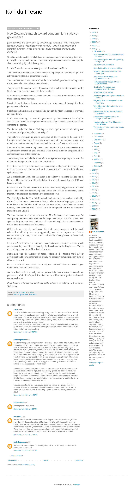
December (98, 51)
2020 (94, 170)
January (97, 166)
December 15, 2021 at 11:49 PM (26, 435)
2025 (94, 36)
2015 (94, 186)
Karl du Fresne (24, 12)
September (98, 140)
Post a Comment (17, 456)
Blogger (77, 484)
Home (46, 460)
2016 (94, 183)
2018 (94, 177)
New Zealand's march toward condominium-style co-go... (105, 88)
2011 (94, 199)
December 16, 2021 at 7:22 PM (25, 451)
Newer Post (12, 460)
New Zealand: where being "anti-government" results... (106, 78)
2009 (94, 206)
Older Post (79, 460)
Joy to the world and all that (104, 65)
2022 (94, 45)
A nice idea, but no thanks (103, 92)
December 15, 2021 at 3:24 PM (25, 409)
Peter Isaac (32, 295)
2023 (94, 42)
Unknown (17, 417)
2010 (94, 203)
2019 (94, 173)
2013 (94, 193)
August (97, 143)
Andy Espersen (20, 340)
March (96, 159)
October (97, 137)
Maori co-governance (21, 295)
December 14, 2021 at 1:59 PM (25, 332)
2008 (94, 209)
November (98, 133)
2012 (94, 196)
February (97, 163)
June (96, 150)
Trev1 (16, 309)
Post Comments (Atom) (26, 465)
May (96, 153)
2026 (94, 32)
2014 (94, 190)
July (95, 146)
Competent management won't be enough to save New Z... (106, 118)
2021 (94, 49)
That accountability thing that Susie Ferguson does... (106, 83)
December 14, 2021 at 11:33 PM (26, 395)
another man (19, 403)
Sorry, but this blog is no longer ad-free (108, 68)
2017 (94, 180)
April (96, 156)
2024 (94, 39)
